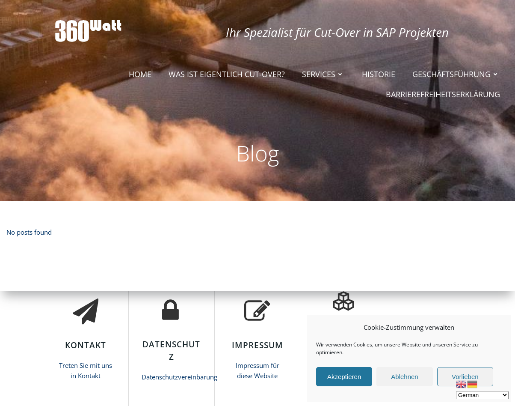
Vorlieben (465, 376)
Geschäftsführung (456, 74)
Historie (378, 74)
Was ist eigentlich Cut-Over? (227, 74)
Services (323, 74)
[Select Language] (482, 395)
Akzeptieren (344, 376)
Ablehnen (404, 376)
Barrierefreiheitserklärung (443, 94)
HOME (140, 74)
